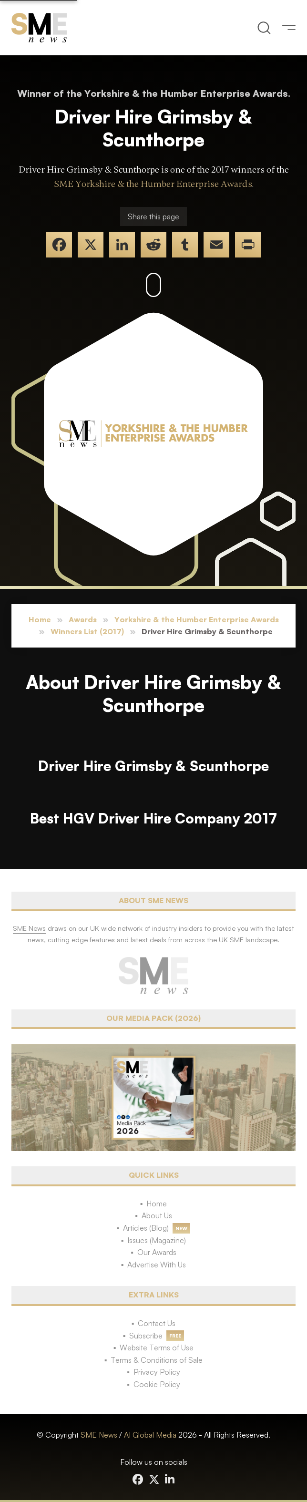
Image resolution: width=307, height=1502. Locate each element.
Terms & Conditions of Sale (157, 1360)
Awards (83, 619)
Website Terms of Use (157, 1347)
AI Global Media (150, 1435)
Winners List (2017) (87, 631)
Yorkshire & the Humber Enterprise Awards (196, 619)
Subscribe (146, 1335)
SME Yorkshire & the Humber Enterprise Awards (153, 184)
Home (40, 619)
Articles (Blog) (146, 1228)
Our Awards (156, 1252)
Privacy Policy (156, 1372)
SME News (99, 1435)
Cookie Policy (156, 1384)
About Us (157, 1215)
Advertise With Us (156, 1264)
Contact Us (156, 1323)
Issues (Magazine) (156, 1240)
